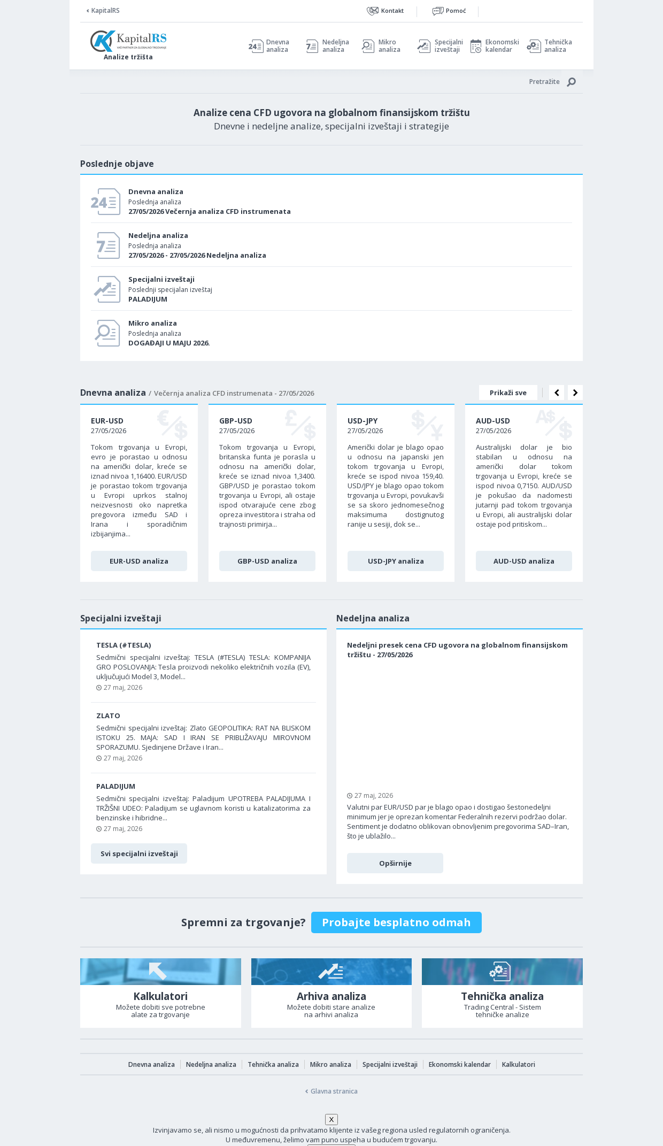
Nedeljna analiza (335, 46)
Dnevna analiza (277, 46)
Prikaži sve (508, 392)
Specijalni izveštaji (446, 46)
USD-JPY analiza (396, 561)
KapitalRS (105, 10)
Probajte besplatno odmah (396, 922)
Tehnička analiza (558, 46)
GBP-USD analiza (267, 561)
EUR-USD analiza (139, 561)
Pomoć (456, 10)
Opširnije (395, 863)
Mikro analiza (389, 46)
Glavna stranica (334, 1091)
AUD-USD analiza (524, 561)
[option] (139, 493)
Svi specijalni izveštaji (139, 853)
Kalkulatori (518, 1064)
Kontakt (392, 10)
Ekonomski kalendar (500, 46)
